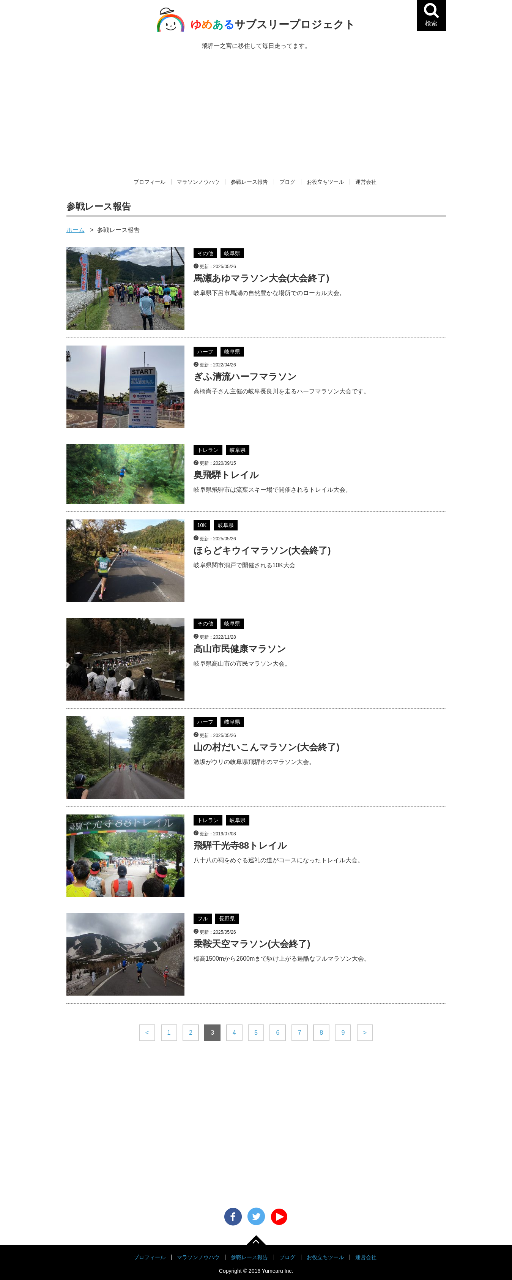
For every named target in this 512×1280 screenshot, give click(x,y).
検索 (434, 22)
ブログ (287, 182)
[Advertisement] (256, 120)
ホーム (75, 230)
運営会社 (366, 182)
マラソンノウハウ (198, 182)
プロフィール (149, 182)
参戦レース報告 (249, 182)
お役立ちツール (325, 182)
